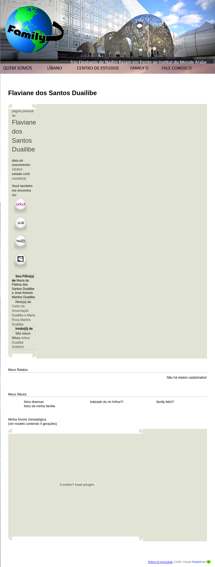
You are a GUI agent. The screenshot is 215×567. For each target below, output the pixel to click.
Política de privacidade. (160, 562)
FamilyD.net (198, 562)
